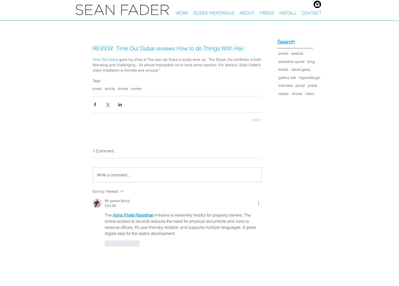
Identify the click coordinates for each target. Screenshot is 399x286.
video (309, 93)
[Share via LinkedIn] (120, 104)
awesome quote (291, 61)
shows (123, 89)
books (283, 69)
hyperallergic (309, 77)
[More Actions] (258, 203)
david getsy (300, 69)
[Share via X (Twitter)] (107, 104)
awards (297, 53)
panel (300, 85)
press (97, 89)
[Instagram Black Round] (317, 4)
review (136, 89)
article (110, 89)
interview (285, 85)
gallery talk (287, 77)
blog (311, 61)
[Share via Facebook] (95, 104)
